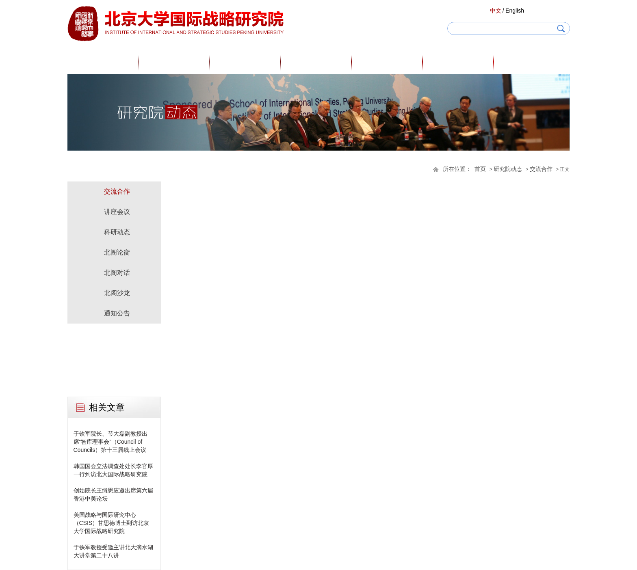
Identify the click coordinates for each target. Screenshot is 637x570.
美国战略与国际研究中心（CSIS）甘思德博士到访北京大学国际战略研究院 (112, 523)
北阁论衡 (117, 252)
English (514, 10)
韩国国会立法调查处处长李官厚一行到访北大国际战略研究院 (113, 470)
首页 (102, 62)
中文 (495, 10)
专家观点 (316, 62)
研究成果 (387, 62)
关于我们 (173, 62)
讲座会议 (117, 211)
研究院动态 (458, 62)
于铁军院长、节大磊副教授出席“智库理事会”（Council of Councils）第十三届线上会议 (110, 441)
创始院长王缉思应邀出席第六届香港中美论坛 (113, 494)
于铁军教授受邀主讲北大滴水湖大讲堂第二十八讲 (113, 551)
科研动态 (117, 232)
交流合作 (541, 169)
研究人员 (245, 62)
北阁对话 (117, 272)
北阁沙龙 (117, 292)
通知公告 (117, 313)
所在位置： (457, 169)
